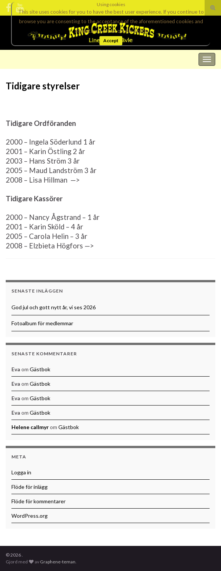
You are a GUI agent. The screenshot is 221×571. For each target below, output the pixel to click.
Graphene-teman (57, 562)
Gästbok (40, 369)
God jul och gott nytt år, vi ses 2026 (53, 307)
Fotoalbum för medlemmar (42, 323)
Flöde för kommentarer (38, 501)
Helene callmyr (30, 427)
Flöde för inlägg (29, 487)
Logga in (21, 472)
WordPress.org (29, 515)
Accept (111, 40)
